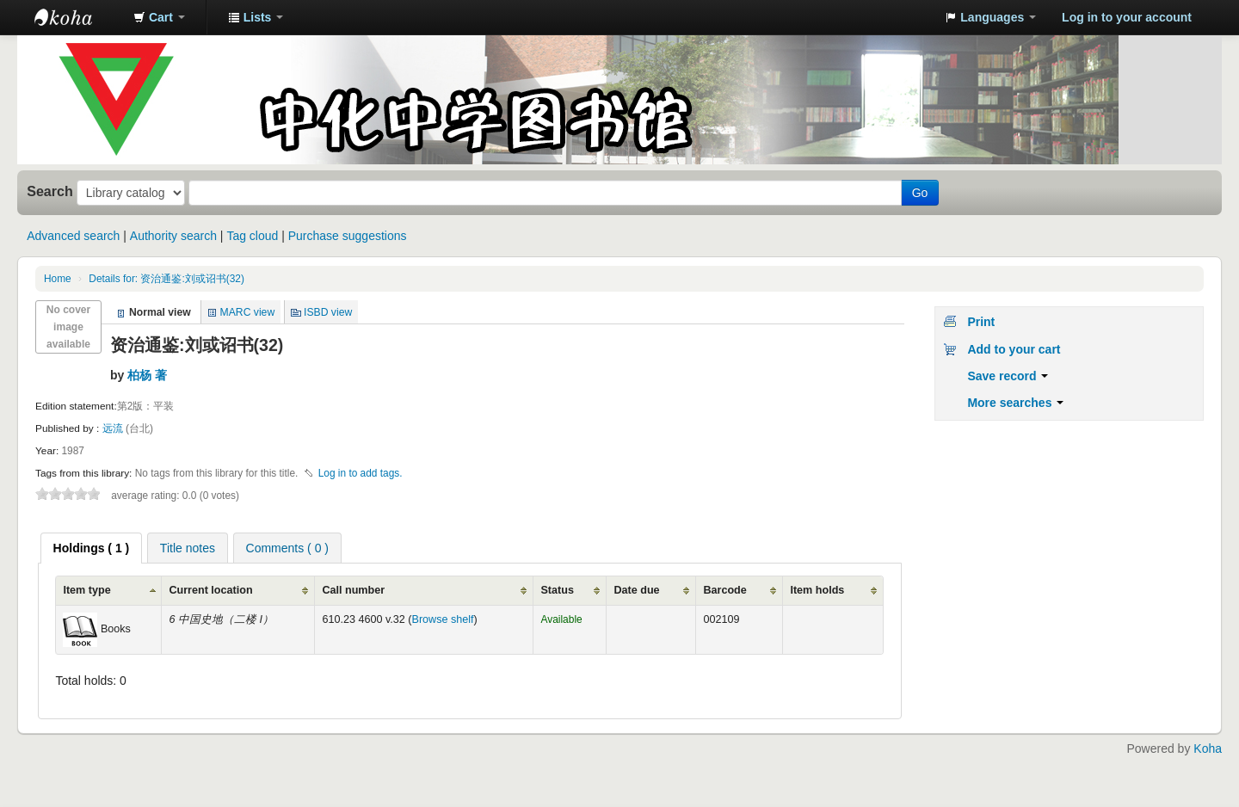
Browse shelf (443, 619)
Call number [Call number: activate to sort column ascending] (353, 590)
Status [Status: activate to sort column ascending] (557, 590)
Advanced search (73, 236)
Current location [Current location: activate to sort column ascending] (210, 590)
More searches (1015, 403)
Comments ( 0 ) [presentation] (287, 548)
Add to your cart (1013, 349)
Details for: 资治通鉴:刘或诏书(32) (166, 279)
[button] (159, 17)
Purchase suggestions (347, 236)
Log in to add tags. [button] (360, 473)
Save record (1007, 376)
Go (920, 193)
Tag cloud (252, 236)
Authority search (173, 236)
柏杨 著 (147, 375)
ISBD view (328, 312)
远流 (114, 428)
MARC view (247, 312)
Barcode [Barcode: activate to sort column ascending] (724, 590)
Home (57, 279)
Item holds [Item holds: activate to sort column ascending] (817, 590)
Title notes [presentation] (187, 548)
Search (50, 191)
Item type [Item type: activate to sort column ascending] (86, 590)
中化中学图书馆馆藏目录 (77, 17)
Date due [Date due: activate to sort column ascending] (636, 590)
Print (981, 322)
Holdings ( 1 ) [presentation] (91, 548)
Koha (1207, 748)
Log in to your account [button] (1127, 17)
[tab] (91, 548)
